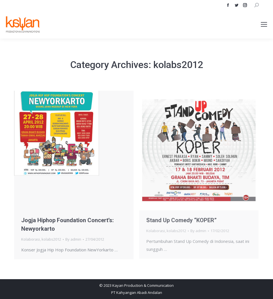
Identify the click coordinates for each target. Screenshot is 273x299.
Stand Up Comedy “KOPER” (181, 220)
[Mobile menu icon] (264, 24)
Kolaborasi (30, 239)
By (73, 239)
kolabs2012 (51, 239)
